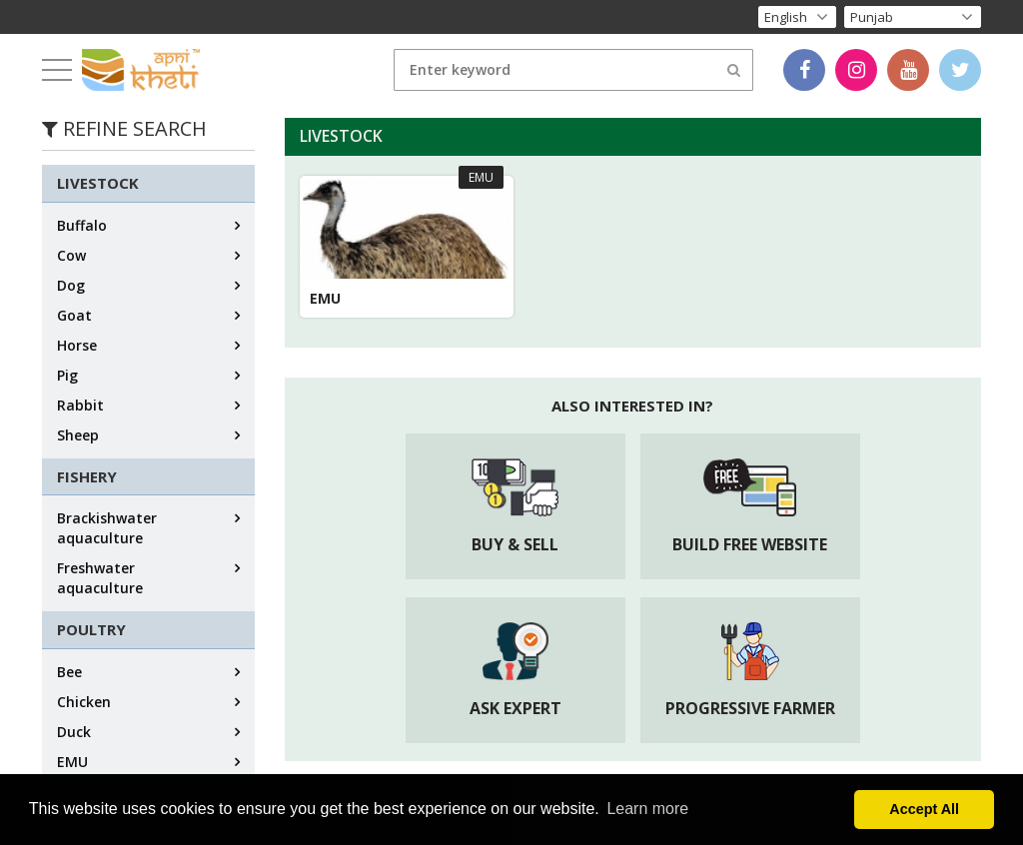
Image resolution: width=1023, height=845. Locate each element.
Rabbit (80, 405)
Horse (77, 345)
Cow (71, 255)
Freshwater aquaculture (100, 577)
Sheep (78, 434)
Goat (74, 315)
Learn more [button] (647, 808)
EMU (72, 761)
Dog (71, 285)
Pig (67, 375)
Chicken (84, 701)
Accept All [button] (924, 809)
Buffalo (82, 225)
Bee (69, 671)
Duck (74, 731)
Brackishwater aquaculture (107, 527)
